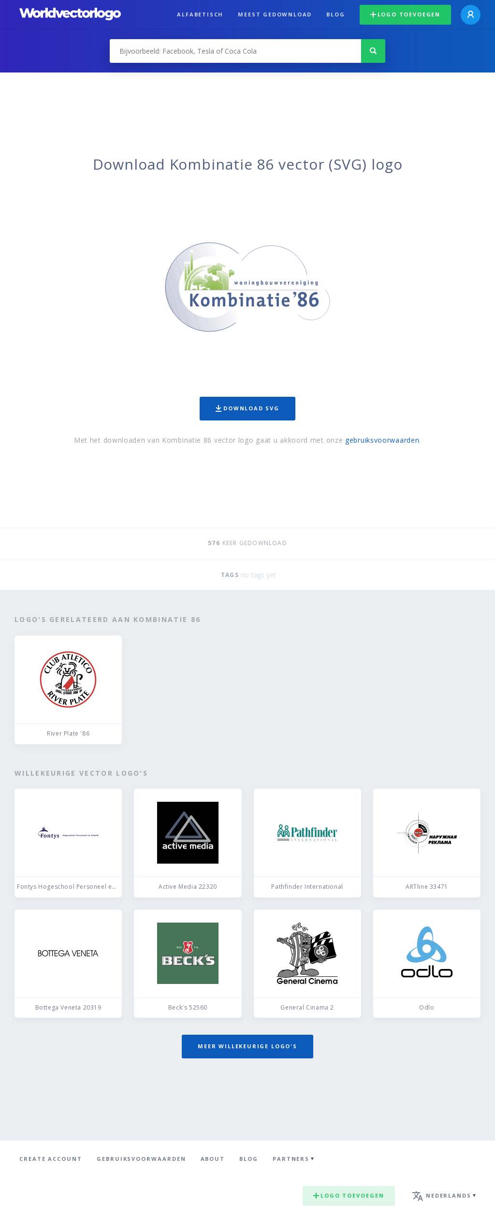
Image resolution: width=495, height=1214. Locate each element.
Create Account (50, 1158)
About (213, 1158)
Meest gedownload (275, 14)
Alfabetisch (200, 14)
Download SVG (247, 408)
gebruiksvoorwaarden (382, 440)
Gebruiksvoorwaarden (141, 1158)
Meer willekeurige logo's (247, 1046)
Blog (335, 14)
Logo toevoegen (405, 14)
